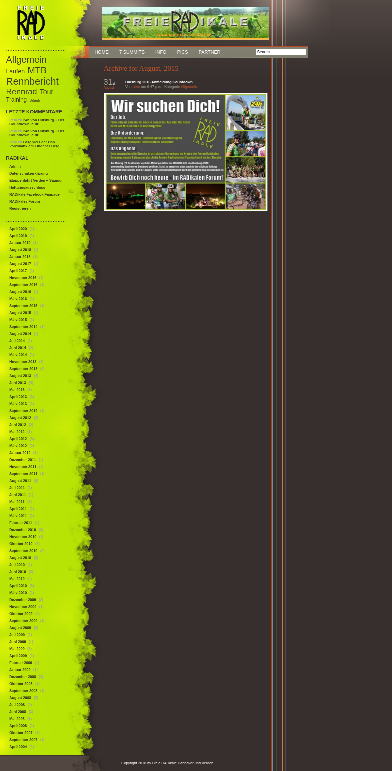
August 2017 (20, 264)
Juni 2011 (17, 495)
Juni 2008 (17, 712)
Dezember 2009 (22, 600)
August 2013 (20, 376)
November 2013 (22, 362)
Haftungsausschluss (27, 187)
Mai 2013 (17, 390)
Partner (209, 52)
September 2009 (23, 621)
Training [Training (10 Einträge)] (16, 99)
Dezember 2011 (22, 460)
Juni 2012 (17, 425)
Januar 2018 (20, 257)
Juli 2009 (17, 635)
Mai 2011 (17, 502)
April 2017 (18, 271)
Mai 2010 (17, 579)
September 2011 (23, 474)
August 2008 (20, 698)
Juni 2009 (17, 642)
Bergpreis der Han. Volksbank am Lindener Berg (34, 144)
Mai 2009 (17, 649)
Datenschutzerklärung (28, 173)
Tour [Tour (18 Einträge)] (46, 92)
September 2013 (23, 369)
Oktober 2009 (21, 614)
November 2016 (22, 278)
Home (102, 52)
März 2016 (18, 299)
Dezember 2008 (22, 677)
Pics (182, 52)
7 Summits (132, 52)
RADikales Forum (24, 201)
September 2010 (23, 551)
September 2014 (23, 327)
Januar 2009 (20, 670)
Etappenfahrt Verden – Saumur (36, 180)
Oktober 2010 (21, 544)
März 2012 (18, 446)
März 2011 (18, 516)
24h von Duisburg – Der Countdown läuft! (36, 122)
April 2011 (18, 509)
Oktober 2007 (21, 733)
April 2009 (18, 656)
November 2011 (22, 467)
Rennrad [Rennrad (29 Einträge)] (21, 91)
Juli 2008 (17, 705)
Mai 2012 (17, 432)
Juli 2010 (17, 565)
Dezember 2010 (22, 530)
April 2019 (18, 236)
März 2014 (18, 355)
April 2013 (18, 397)
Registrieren (20, 208)
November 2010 (22, 537)
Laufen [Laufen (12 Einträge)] (15, 71)
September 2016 (23, 285)
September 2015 (23, 306)
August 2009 (20, 628)
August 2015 (20, 313)
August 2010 (20, 558)
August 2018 (20, 250)
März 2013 (18, 404)
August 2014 (20, 334)
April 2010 (18, 586)
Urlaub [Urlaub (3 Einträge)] (34, 100)
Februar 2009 (20, 663)
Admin (15, 166)
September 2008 (23, 691)
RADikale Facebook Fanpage (34, 194)
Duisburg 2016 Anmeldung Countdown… (160, 82)
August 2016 (20, 292)
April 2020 (18, 229)
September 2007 (23, 740)
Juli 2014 (17, 341)
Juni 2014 (17, 348)
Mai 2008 (17, 719)
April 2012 (18, 439)
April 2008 (18, 726)
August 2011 (20, 481)
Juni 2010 (17, 572)
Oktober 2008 (21, 684)
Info (160, 52)
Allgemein (189, 87)
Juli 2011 (17, 488)
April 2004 (18, 747)
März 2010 (18, 593)
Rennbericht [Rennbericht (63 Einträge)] (32, 81)
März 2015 (18, 320)
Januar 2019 (20, 243)
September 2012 (23, 411)
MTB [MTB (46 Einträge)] (37, 70)
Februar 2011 (20, 523)
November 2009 (22, 607)
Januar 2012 (20, 453)
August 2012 (20, 418)
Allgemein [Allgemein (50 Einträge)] (26, 59)
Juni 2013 (17, 383)
